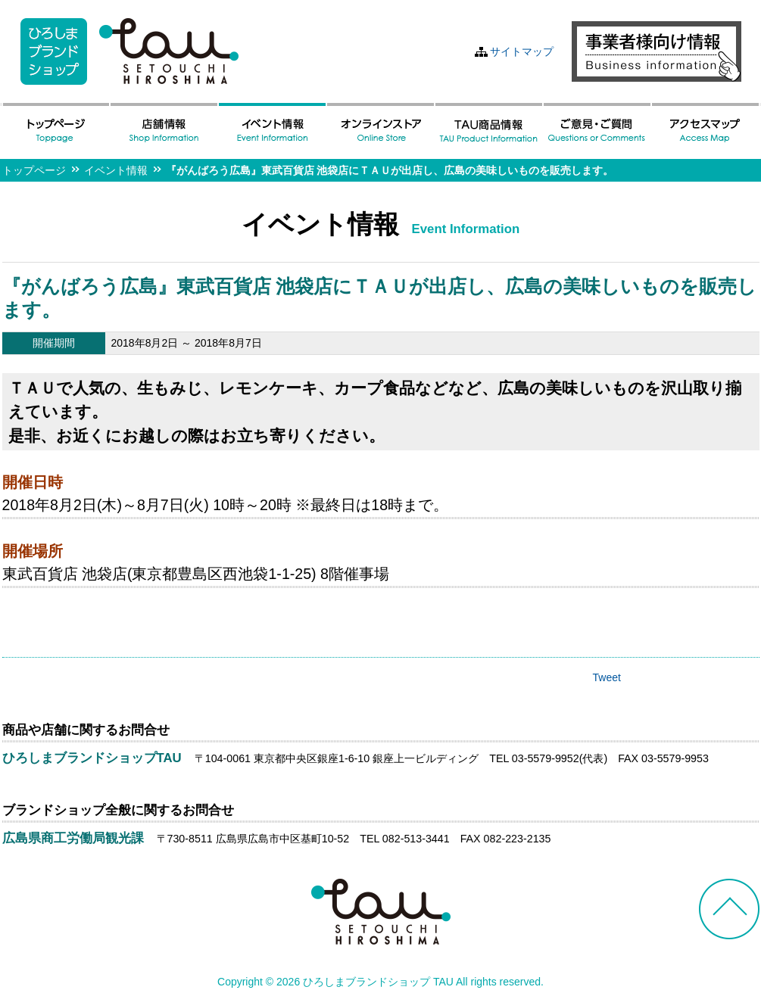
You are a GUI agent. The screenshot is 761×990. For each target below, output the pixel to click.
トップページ (34, 170)
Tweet (607, 677)
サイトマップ (522, 51)
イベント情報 (116, 170)
